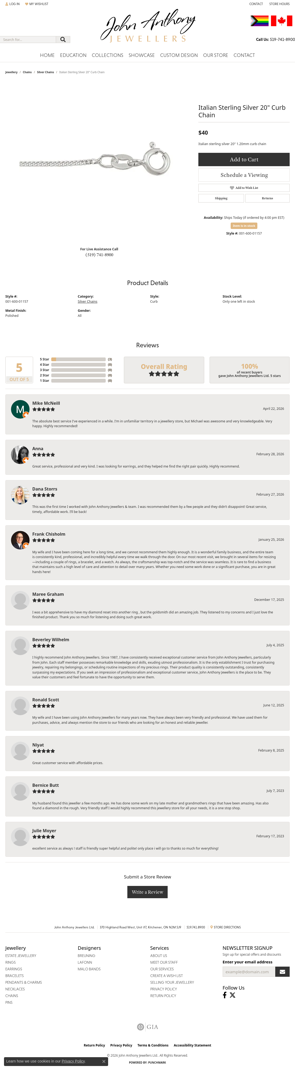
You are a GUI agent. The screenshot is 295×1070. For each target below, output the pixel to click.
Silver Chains (45, 72)
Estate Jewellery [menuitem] (20, 956)
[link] (255, 4)
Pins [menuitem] (9, 1002)
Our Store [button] (215, 55)
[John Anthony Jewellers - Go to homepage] (147, 29)
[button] (12, 4)
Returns (267, 198)
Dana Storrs (44, 489)
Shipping (221, 198)
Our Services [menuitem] (162, 969)
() (110, 359)
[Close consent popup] (103, 1061)
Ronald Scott (45, 700)
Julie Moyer (44, 831)
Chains (27, 72)
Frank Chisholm (48, 534)
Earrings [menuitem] (13, 969)
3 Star (44, 370)
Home (47, 55)
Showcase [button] (142, 55)
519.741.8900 (196, 927)
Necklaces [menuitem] (15, 989)
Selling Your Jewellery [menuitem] (172, 982)
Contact (244, 55)
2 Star (44, 375)
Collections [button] (107, 55)
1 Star (44, 380)
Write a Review (147, 892)
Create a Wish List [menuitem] (166, 976)
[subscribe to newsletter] (282, 972)
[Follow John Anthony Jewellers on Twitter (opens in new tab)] (232, 995)
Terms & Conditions (152, 1045)
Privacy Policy (121, 1045)
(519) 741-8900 (99, 255)
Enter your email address (248, 961)
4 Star (44, 364)
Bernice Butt (45, 785)
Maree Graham (48, 594)
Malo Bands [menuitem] (89, 969)
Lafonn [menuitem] (85, 962)
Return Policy (94, 1045)
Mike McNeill (46, 403)
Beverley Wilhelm (50, 640)
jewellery (11, 72)
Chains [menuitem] (11, 996)
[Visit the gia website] (147, 1027)
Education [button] (73, 55)
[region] (99, 162)
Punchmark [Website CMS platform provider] (157, 1062)
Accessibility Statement (192, 1045)
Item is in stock (244, 226)
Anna (37, 449)
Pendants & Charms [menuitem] (23, 982)
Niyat (38, 745)
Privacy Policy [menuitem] (163, 989)
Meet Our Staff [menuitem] (164, 962)
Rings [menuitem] (10, 962)
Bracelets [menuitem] (14, 976)
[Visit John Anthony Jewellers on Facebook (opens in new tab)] (225, 995)
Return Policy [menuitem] (163, 996)
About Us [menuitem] (158, 956)
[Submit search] (63, 39)
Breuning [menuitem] (86, 956)
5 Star (44, 359)
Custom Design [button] (179, 55)
